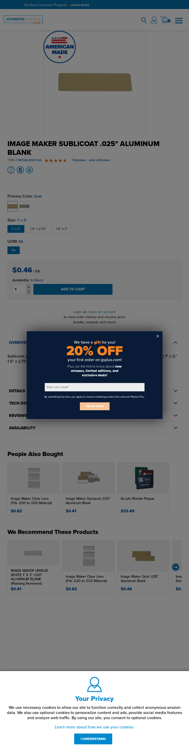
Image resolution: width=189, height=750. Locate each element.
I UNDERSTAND (93, 739)
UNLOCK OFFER (94, 406)
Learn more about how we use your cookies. (94, 727)
